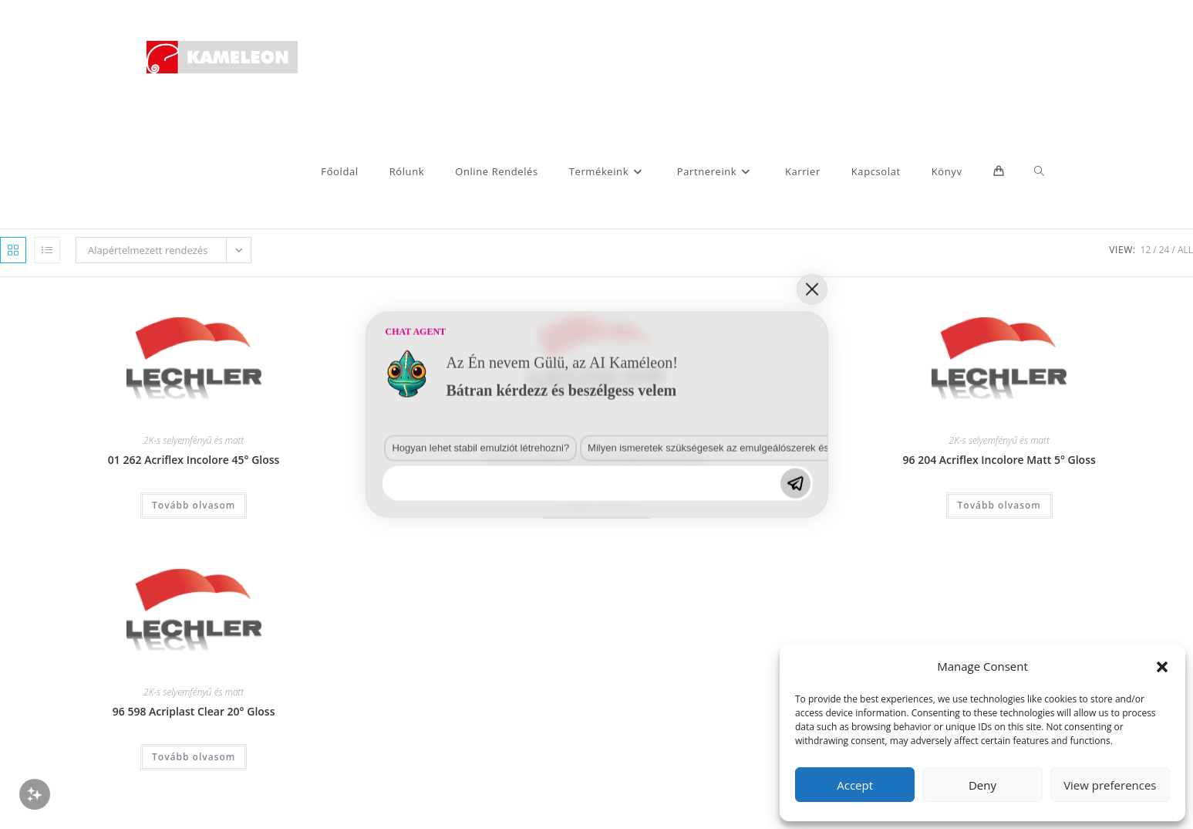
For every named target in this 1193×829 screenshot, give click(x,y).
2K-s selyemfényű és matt (193, 440)
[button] (1162, 667)
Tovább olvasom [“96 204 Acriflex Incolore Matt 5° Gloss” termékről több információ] (999, 505)
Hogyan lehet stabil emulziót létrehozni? (214, 670)
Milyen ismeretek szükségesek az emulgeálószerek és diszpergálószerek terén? (428, 670)
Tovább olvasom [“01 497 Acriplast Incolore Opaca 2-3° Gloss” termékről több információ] (596, 505)
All (1185, 249)
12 (1146, 249)
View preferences (1109, 785)
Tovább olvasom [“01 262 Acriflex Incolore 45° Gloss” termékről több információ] (193, 505)
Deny (982, 785)
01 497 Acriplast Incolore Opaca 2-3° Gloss (596, 459)
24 (1164, 249)
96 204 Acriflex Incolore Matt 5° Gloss (999, 459)
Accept (855, 785)
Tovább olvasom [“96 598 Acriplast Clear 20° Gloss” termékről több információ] (193, 756)
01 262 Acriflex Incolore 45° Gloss (194, 459)
